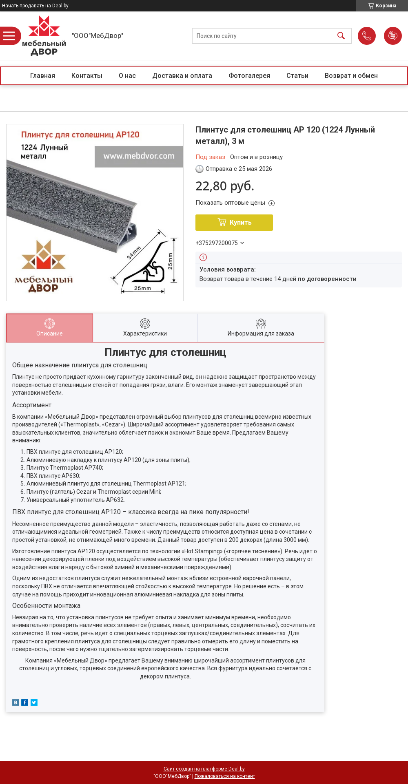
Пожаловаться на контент (225, 776)
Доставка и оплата (182, 76)
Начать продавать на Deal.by (35, 6)
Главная (42, 76)
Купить (241, 222)
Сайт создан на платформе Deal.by (204, 769)
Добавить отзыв (393, 36)
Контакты (86, 76)
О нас (127, 76)
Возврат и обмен (351, 76)
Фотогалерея (249, 76)
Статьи (297, 76)
